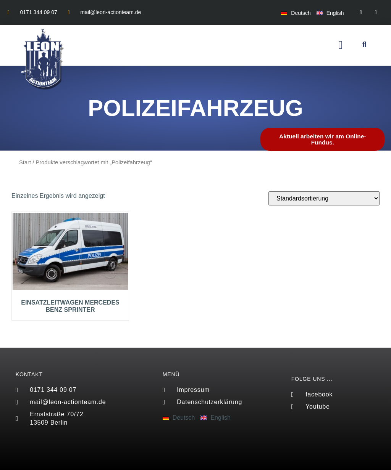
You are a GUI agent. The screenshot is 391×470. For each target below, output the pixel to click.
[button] (341, 45)
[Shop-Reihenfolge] (324, 198)
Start (25, 162)
